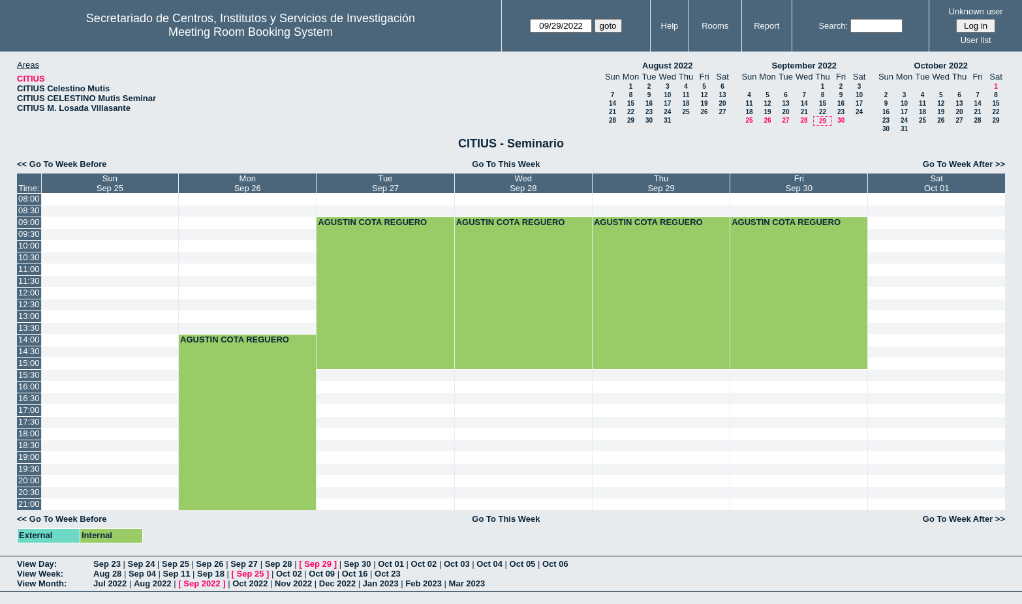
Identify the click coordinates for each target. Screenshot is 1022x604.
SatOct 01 (936, 183)
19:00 (29, 457)
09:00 (29, 222)
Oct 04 (489, 564)
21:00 (29, 504)
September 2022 (804, 65)
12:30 (29, 304)
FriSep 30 (799, 183)
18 (685, 103)
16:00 (29, 386)
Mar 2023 (467, 583)
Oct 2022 (250, 583)
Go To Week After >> (964, 164)
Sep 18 (211, 574)
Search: (833, 26)
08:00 (29, 199)
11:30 (29, 281)
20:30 (29, 492)
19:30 (29, 469)
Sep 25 (175, 564)
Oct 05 (523, 564)
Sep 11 (176, 574)
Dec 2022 (337, 583)
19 (703, 103)
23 (649, 111)
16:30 (29, 398)
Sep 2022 (201, 583)
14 (612, 103)
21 (612, 111)
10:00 (29, 245)
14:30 (29, 351)
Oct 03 (457, 564)
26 (703, 111)
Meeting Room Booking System (250, 31)
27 (722, 111)
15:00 (29, 363)
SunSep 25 (110, 183)
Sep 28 (278, 564)
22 (630, 111)
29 (630, 120)
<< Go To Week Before (62, 164)
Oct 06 (555, 564)
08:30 (29, 210)
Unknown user (976, 11)
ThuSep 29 (660, 183)
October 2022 (941, 65)
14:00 (29, 339)
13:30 (29, 328)
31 (667, 120)
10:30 (29, 257)
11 (685, 94)
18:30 (29, 445)
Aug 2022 (153, 583)
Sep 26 (210, 564)
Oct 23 (388, 574)
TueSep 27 (385, 183)
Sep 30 (357, 564)
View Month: (42, 583)
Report (766, 26)
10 (667, 94)
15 (630, 103)
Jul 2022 (110, 583)
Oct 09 (322, 574)
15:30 (29, 375)
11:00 (29, 269)
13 (722, 94)
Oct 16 (355, 574)
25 (685, 111)
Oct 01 (391, 564)
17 (667, 103)
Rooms (715, 26)
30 (649, 120)
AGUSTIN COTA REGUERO (372, 222)
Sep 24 (141, 564)
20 (722, 103)
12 (703, 94)
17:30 (29, 422)
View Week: (40, 574)
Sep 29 (318, 564)
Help (670, 26)
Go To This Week (506, 164)
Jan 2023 (381, 583)
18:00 (29, 433)
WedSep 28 (523, 183)
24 (667, 111)
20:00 (29, 480)
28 (612, 120)
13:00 (29, 316)
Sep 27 (244, 564)
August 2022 (667, 65)
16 (649, 103)
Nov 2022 (293, 583)
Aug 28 (107, 574)
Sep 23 (107, 564)
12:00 (29, 292)
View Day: (37, 564)
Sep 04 (142, 574)
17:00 (29, 410)
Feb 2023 (423, 583)
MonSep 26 (247, 183)
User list (976, 40)
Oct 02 (424, 564)
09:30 (29, 234)
